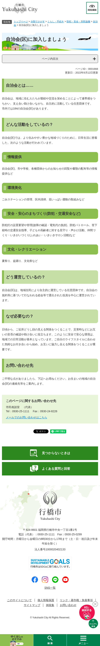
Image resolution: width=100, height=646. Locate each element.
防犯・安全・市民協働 (78, 21)
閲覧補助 (92, 8)
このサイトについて (19, 600)
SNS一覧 (50, 587)
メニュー (83, 640)
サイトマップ (32, 605)
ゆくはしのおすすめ (16, 640)
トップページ (21, 21)
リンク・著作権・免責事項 (76, 600)
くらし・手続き (55, 21)
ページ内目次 (50, 58)
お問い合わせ (68, 605)
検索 (50, 640)
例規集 (50, 605)
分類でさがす (38, 21)
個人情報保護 (46, 600)
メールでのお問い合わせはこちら (26, 417)
